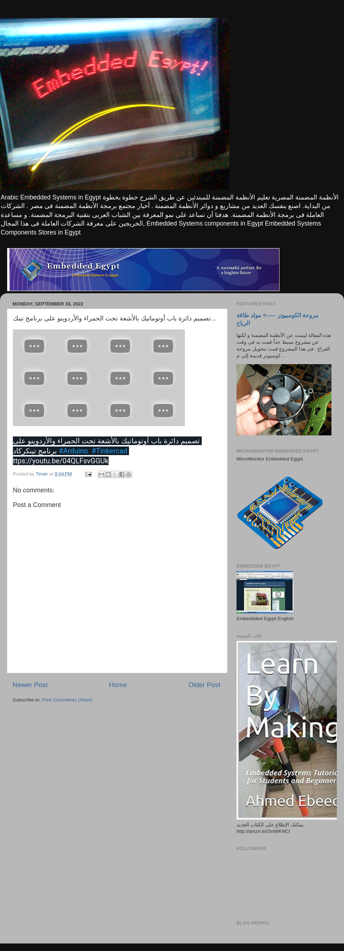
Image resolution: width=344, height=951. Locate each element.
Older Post (204, 685)
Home (118, 685)
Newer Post (30, 685)
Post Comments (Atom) (67, 700)
